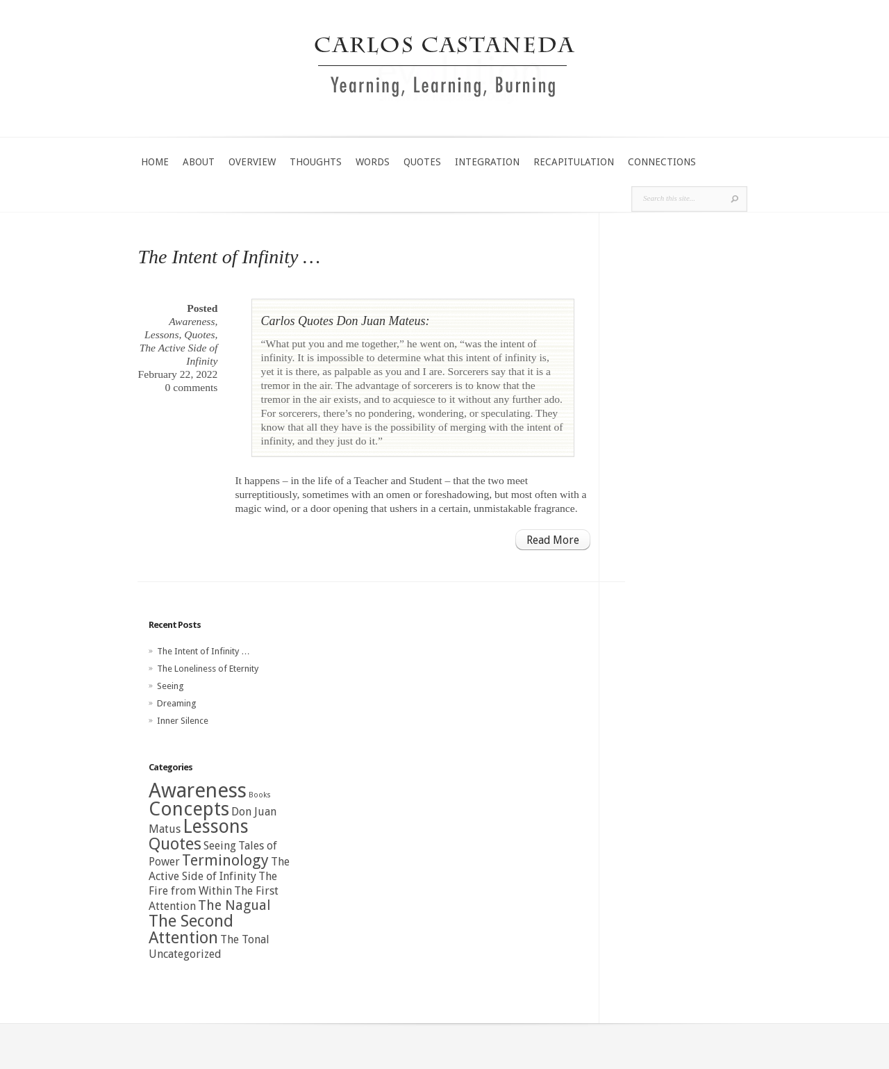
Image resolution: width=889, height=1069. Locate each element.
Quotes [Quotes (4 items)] (175, 844)
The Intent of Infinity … (229, 256)
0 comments (191, 387)
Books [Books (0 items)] (260, 794)
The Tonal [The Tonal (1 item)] (244, 939)
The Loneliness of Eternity (207, 668)
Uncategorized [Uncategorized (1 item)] (185, 954)
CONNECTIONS (662, 161)
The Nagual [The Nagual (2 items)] (234, 905)
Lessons (161, 334)
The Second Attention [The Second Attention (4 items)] (191, 929)
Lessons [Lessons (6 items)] (216, 826)
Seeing (170, 686)
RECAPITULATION (573, 161)
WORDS (373, 161)
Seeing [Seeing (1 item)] (219, 845)
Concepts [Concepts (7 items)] (189, 808)
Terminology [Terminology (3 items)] (225, 860)
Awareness (192, 321)
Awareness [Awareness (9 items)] (198, 790)
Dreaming (177, 703)
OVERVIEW (252, 161)
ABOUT (199, 161)
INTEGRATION (487, 161)
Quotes (199, 334)
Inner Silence (182, 720)
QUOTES (422, 161)
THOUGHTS (316, 161)
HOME (155, 161)
